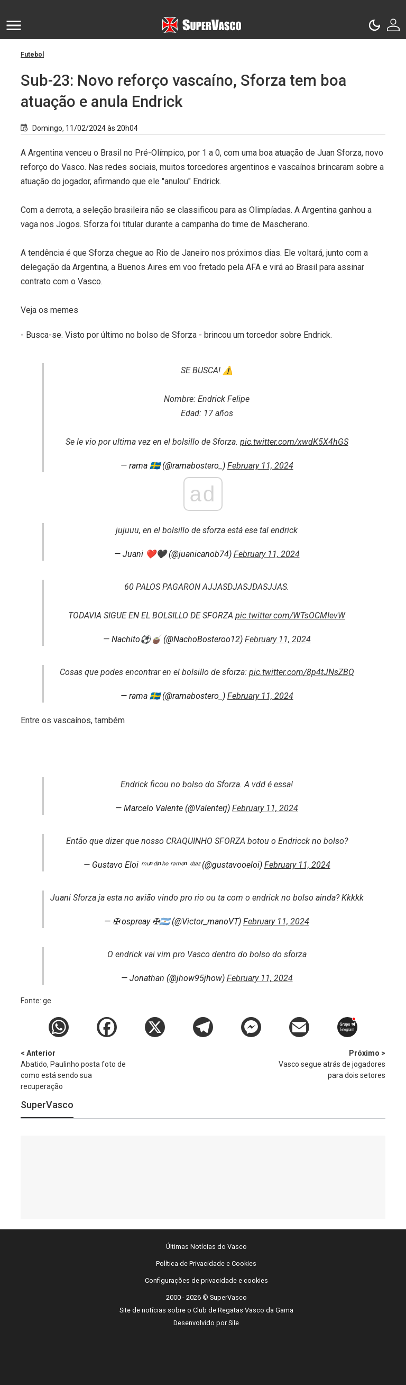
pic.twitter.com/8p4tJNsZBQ (301, 672)
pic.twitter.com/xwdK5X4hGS (294, 442)
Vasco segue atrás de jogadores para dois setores (329, 1064)
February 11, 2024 (260, 466)
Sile (233, 1323)
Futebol (32, 54)
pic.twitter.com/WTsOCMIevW (290, 615)
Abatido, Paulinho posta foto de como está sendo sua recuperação (76, 1069)
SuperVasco (47, 1104)
